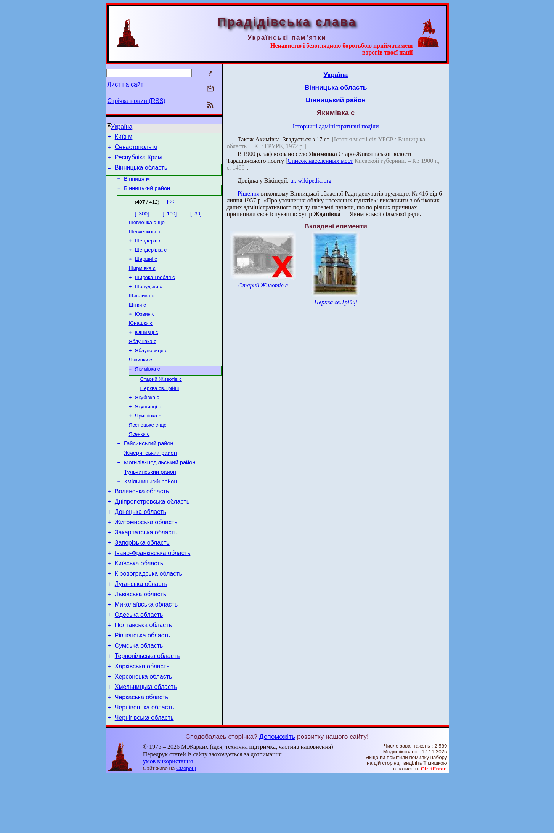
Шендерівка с (151, 260)
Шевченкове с (145, 240)
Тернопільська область (147, 706)
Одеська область (139, 660)
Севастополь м (136, 149)
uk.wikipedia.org (310, 180)
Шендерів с (148, 250)
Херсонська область (143, 729)
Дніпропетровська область (152, 534)
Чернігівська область (144, 775)
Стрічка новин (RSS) (136, 101)
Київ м (124, 138)
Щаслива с (141, 309)
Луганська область (141, 626)
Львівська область (140, 637)
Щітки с (137, 319)
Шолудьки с (148, 299)
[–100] (169, 220)
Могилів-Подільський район (159, 491)
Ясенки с (139, 459)
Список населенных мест (320, 160)
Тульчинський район (150, 502)
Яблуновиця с (151, 369)
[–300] (142, 220)
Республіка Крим (138, 160)
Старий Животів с (161, 400)
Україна (121, 127)
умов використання (168, 818)
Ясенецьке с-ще (148, 449)
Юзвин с (145, 329)
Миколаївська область (146, 649)
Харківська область (142, 717)
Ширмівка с (142, 279)
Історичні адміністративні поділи (336, 126)
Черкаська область (142, 752)
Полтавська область (143, 672)
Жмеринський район (150, 480)
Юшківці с (146, 349)
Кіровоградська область (148, 615)
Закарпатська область (146, 569)
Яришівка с (148, 439)
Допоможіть (277, 794)
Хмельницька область (146, 740)
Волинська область (142, 523)
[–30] (196, 220)
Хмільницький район (150, 512)
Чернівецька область (144, 763)
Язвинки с (140, 379)
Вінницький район (147, 195)
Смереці (186, 825)
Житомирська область (146, 557)
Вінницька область (141, 172)
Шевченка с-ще (147, 230)
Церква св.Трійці (159, 409)
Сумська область (139, 695)
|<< (170, 208)
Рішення (248, 193)
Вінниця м (137, 184)
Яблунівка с (142, 359)
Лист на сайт (126, 84)
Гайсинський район (148, 470)
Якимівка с (147, 389)
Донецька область (140, 546)
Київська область (139, 603)
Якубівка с (147, 419)
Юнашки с (141, 339)
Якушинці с (148, 429)
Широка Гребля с (155, 289)
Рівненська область (142, 683)
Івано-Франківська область (153, 592)
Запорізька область (142, 580)
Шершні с (146, 270)
